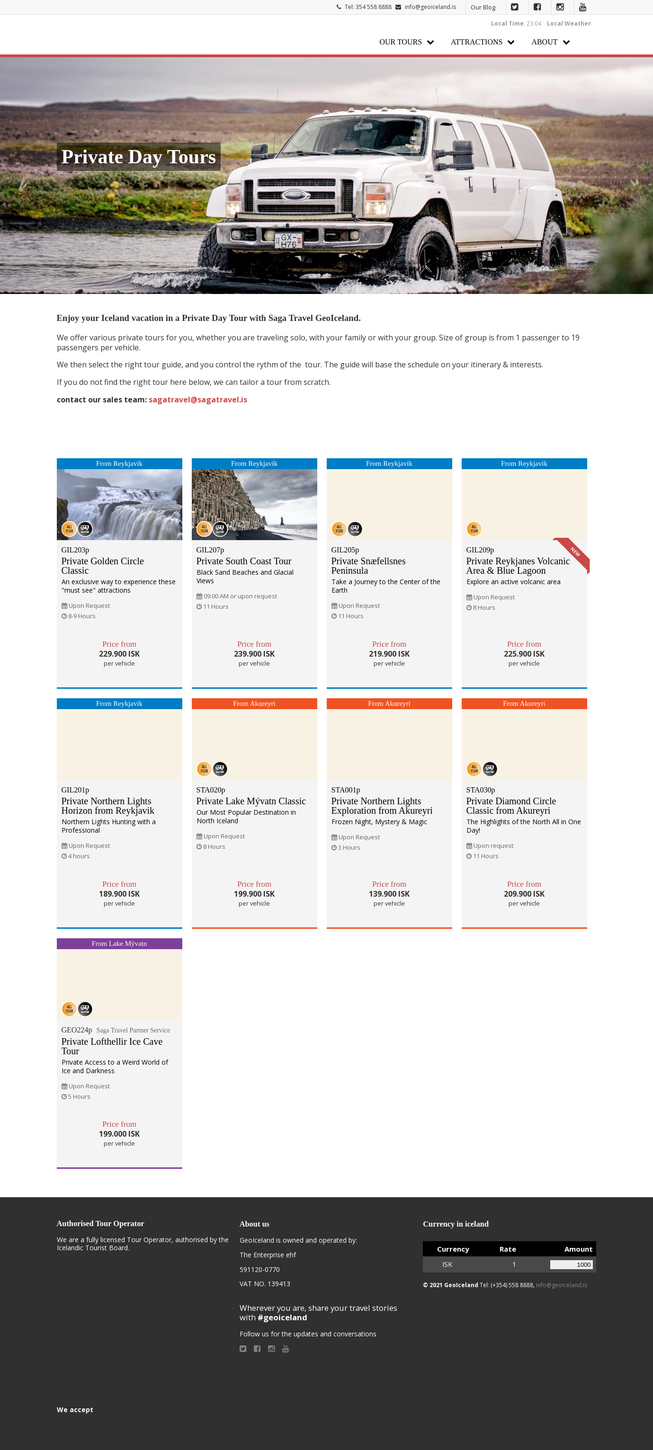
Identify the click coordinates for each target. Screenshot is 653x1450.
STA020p (211, 790)
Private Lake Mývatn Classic (251, 801)
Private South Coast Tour (244, 561)
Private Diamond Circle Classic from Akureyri (511, 806)
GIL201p (75, 790)
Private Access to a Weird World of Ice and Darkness (115, 1066)
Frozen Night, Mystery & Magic (379, 821)
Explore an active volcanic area (513, 581)
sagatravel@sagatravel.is (198, 399)
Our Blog (483, 7)
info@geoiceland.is (430, 7)
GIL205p (345, 550)
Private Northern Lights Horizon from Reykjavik (108, 806)
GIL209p (480, 550)
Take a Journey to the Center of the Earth (385, 586)
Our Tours (400, 42)
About (544, 42)
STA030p (480, 790)
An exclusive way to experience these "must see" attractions (119, 586)
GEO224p (116, 1030)
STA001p (345, 790)
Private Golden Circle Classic (103, 566)
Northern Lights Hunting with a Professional (109, 826)
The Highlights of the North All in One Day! (523, 826)
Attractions (476, 42)
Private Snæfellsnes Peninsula (368, 566)
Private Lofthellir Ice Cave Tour (112, 1046)
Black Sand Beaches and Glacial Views (245, 576)
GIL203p (75, 550)
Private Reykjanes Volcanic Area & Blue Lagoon (518, 566)
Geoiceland (99, 35)
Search (587, 42)
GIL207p (210, 550)
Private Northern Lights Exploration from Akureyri (382, 806)
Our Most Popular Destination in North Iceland (246, 816)
